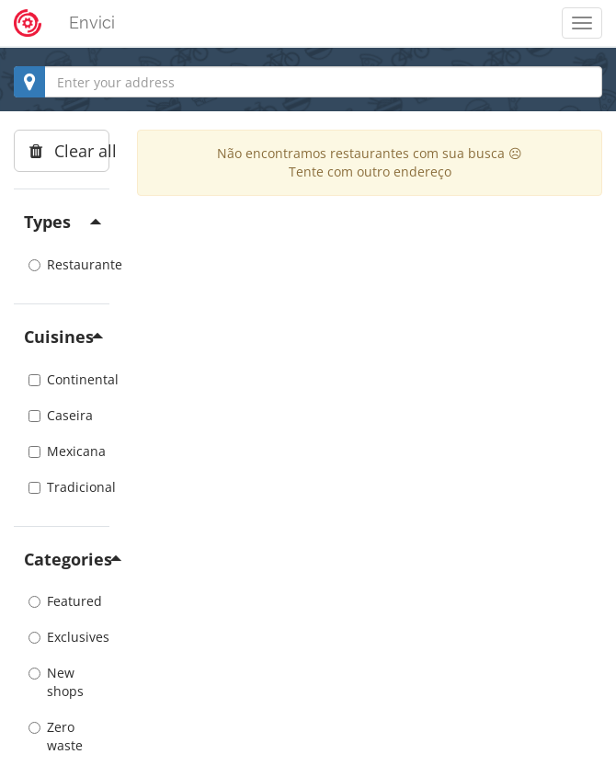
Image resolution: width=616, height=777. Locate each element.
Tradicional (62, 487)
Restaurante (62, 264)
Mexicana (62, 451)
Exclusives (62, 637)
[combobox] (308, 81)
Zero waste (56, 736)
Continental (62, 379)
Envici (92, 22)
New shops (56, 682)
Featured (62, 601)
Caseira (61, 415)
